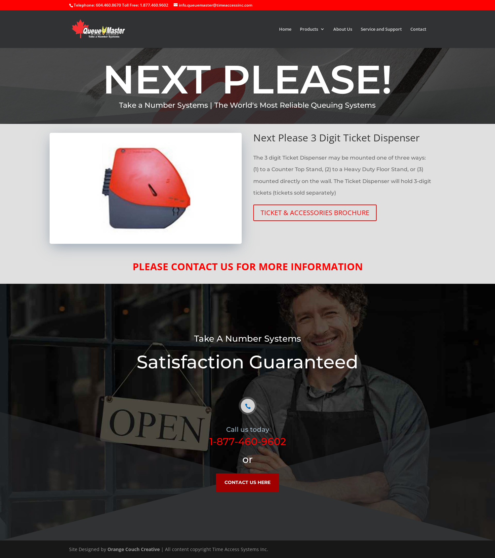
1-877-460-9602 (247, 441)
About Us (342, 29)
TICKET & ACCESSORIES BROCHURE (315, 212)
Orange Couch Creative (133, 549)
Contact (418, 29)
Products (309, 29)
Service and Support (381, 29)
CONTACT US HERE (247, 482)
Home (285, 29)
